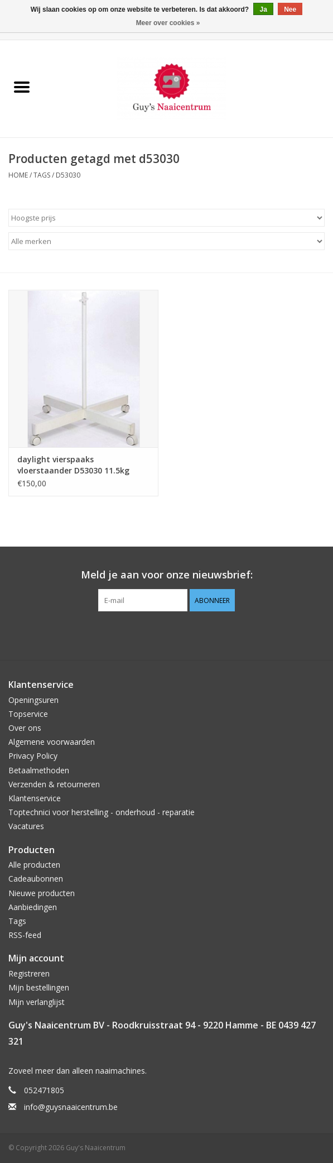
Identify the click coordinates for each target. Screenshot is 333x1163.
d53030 (68, 175)
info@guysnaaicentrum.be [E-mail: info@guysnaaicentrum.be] (71, 1107)
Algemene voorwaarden (51, 741)
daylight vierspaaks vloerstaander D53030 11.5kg (73, 465)
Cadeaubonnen (35, 878)
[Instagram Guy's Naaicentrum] (187, 634)
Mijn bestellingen (38, 987)
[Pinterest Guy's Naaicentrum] (167, 634)
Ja (263, 9)
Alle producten (34, 864)
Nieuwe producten (41, 893)
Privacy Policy (32, 755)
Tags (41, 175)
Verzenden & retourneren (54, 784)
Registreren (29, 973)
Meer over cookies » (168, 23)
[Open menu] (22, 86)
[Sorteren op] (166, 218)
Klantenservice (34, 798)
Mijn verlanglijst (36, 1002)
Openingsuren (33, 700)
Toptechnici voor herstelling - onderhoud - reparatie (101, 812)
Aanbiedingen (32, 907)
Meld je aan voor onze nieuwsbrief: (167, 575)
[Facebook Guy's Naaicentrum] (147, 634)
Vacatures (26, 826)
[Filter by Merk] (166, 241)
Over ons (24, 727)
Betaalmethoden (38, 770)
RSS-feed (24, 935)
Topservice (28, 714)
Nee (290, 9)
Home (18, 175)
